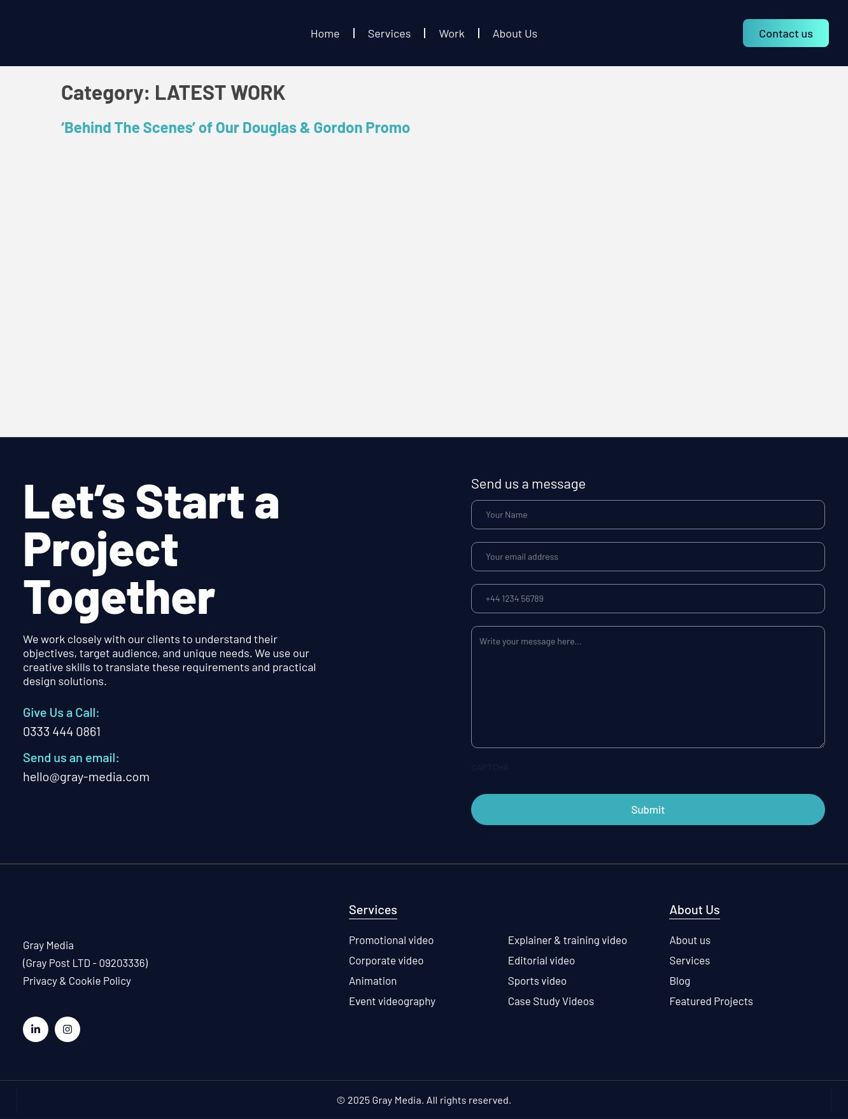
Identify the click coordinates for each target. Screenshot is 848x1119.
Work (451, 33)
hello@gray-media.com (86, 776)
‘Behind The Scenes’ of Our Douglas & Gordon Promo (235, 127)
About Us (515, 33)
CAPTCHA (490, 766)
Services (389, 33)
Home (325, 33)
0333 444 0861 (62, 731)
